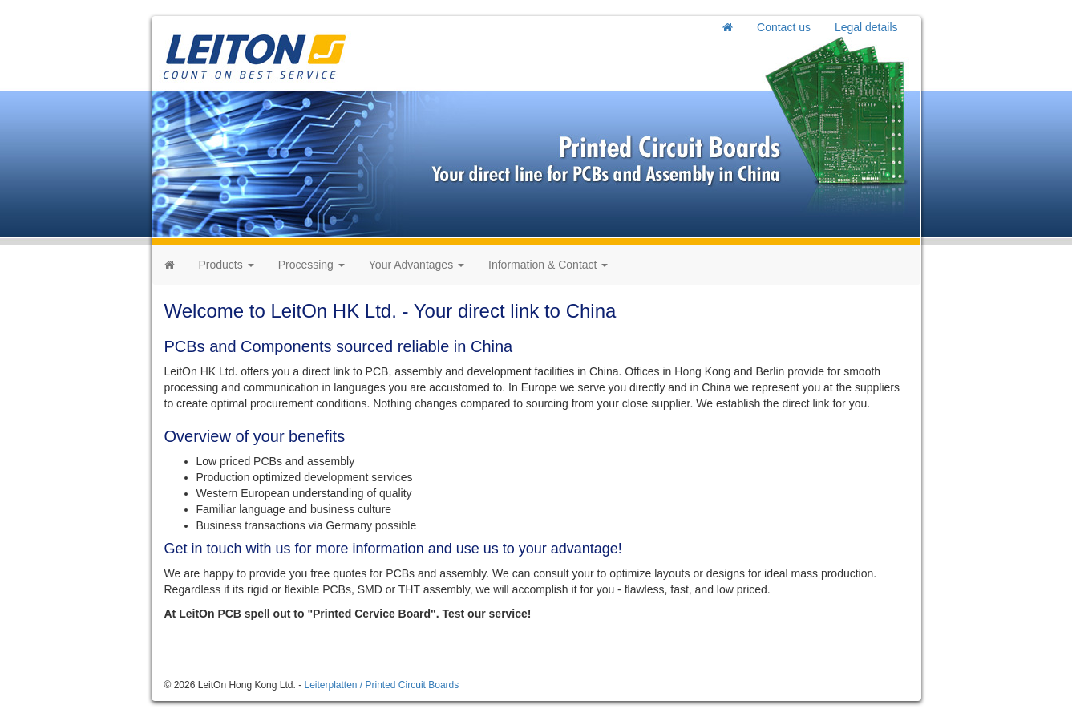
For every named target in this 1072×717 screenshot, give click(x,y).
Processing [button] (311, 264)
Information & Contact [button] (548, 264)
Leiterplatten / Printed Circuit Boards (381, 685)
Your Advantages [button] (416, 264)
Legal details (866, 27)
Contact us (784, 27)
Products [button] (226, 264)
